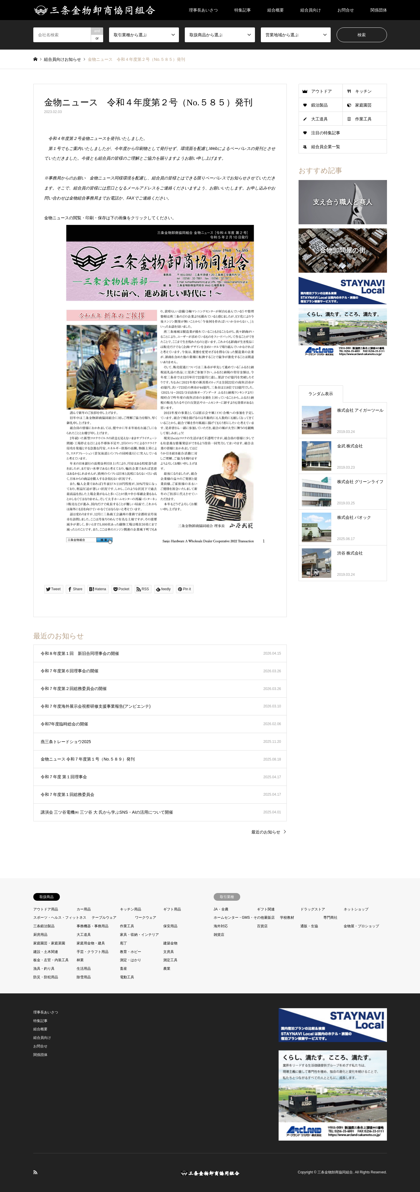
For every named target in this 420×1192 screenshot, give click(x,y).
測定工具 (170, 960)
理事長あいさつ (203, 10)
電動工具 (127, 977)
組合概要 (275, 10)
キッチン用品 (130, 909)
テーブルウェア (104, 917)
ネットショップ (356, 909)
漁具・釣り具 (44, 969)
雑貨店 (219, 935)
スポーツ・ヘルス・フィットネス (59, 917)
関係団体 (378, 10)
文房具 (168, 952)
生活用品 (84, 969)
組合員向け (310, 10)
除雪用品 (84, 977)
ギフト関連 (266, 909)
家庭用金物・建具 (91, 943)
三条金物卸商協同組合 (335, 1172)
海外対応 (221, 926)
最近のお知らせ (265, 832)
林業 (80, 960)
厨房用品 (40, 935)
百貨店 (262, 926)
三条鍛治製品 (44, 926)
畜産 (123, 969)
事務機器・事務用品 (92, 926)
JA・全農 (221, 909)
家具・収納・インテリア (139, 935)
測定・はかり (130, 960)
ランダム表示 (320, 393)
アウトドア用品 (45, 909)
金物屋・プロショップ (361, 926)
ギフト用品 (172, 909)
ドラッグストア (312, 909)
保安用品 (170, 926)
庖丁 (123, 943)
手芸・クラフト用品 (92, 952)
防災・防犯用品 (45, 977)
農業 (166, 969)
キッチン (363, 91)
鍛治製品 (319, 105)
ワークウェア (145, 917)
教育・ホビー (130, 952)
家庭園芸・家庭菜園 (49, 943)
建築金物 (170, 943)
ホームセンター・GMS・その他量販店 (244, 917)
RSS (35, 1172)
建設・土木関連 (45, 952)
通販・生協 (309, 926)
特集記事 (242, 10)
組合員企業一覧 (325, 146)
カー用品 (84, 909)
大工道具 (319, 119)
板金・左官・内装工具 (51, 960)
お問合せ (345, 10)
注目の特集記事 (325, 132)
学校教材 (287, 917)
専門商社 (330, 917)
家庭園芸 (363, 105)
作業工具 (363, 119)
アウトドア (321, 91)
